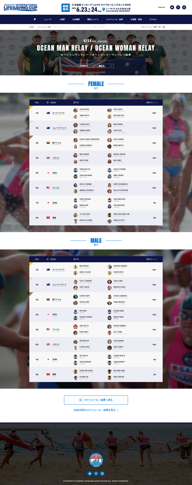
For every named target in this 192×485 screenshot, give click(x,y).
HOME (31, 27)
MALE (101, 65)
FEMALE (84, 65)
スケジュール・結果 (44, 27)
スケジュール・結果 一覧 (151, 27)
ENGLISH (161, 7)
